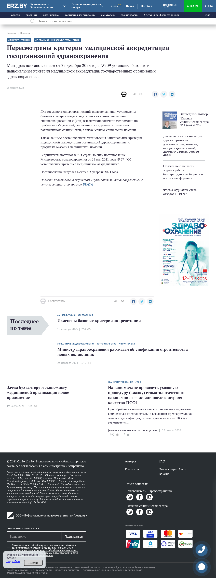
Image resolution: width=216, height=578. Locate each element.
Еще (207, 15)
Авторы (130, 461)
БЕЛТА (88, 184)
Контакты (132, 469)
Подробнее (13, 561)
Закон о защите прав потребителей (27, 573)
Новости (15, 15)
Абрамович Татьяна (175, 151)
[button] (155, 94)
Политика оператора (67, 570)
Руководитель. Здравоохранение (41, 6)
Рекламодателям (41, 570)
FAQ (162, 461)
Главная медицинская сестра (86, 6)
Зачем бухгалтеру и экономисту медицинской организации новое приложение (38, 392)
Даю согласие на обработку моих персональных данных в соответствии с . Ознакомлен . (45, 550)
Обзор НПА (31, 15)
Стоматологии (129, 15)
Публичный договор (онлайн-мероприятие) (129, 568)
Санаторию (108, 15)
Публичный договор (87, 568)
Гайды (113, 6)
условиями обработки (44, 547)
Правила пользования (59, 568)
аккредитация (20, 40)
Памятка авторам (17, 570)
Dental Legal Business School (161, 15)
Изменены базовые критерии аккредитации (99, 320)
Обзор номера (51, 15)
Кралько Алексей (185, 148)
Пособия (146, 6)
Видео (130, 6)
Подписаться (73, 536)
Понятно (33, 562)
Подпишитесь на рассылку (23, 528)
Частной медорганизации (79, 15)
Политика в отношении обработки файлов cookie (112, 570)
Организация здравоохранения (58, 40)
